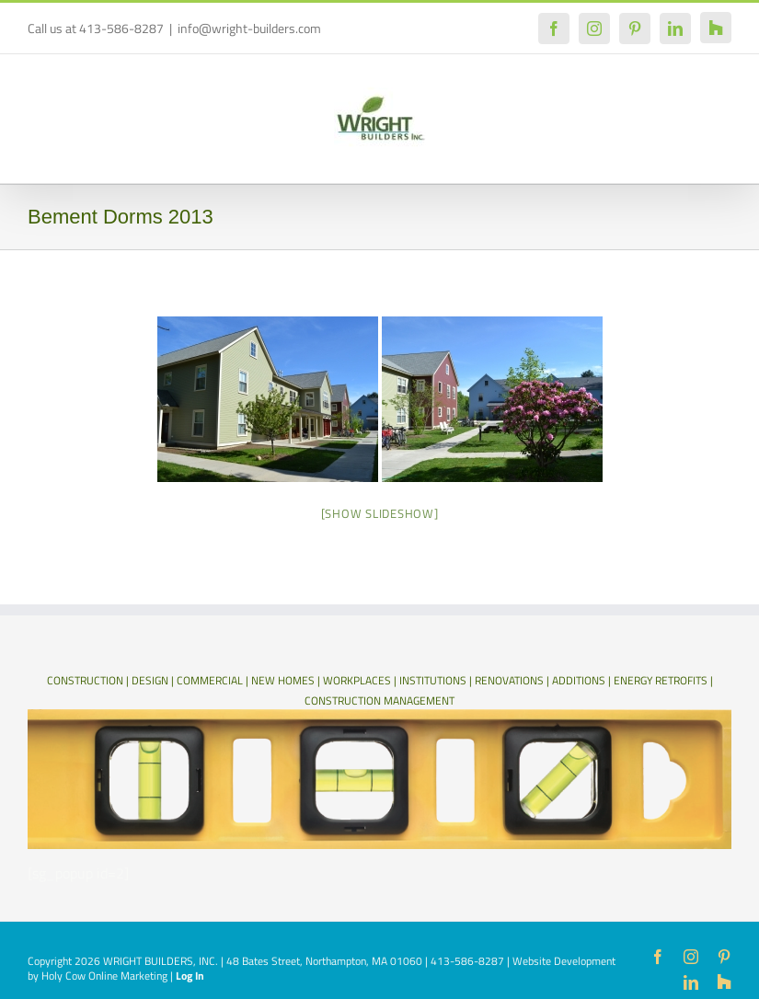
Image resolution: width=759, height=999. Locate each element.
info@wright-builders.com (249, 28)
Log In (190, 975)
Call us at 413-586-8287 (96, 28)
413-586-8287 (467, 961)
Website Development (563, 961)
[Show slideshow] (380, 513)
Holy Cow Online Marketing (104, 975)
